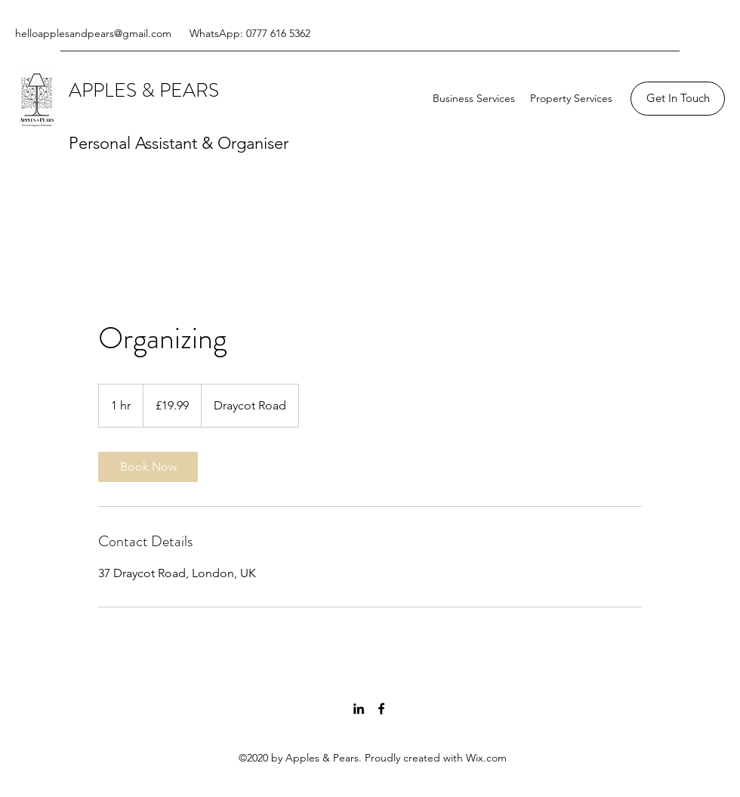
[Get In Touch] (678, 99)
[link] (148, 467)
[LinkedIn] (358, 708)
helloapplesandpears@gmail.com (93, 33)
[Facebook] (381, 708)
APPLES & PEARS (146, 90)
